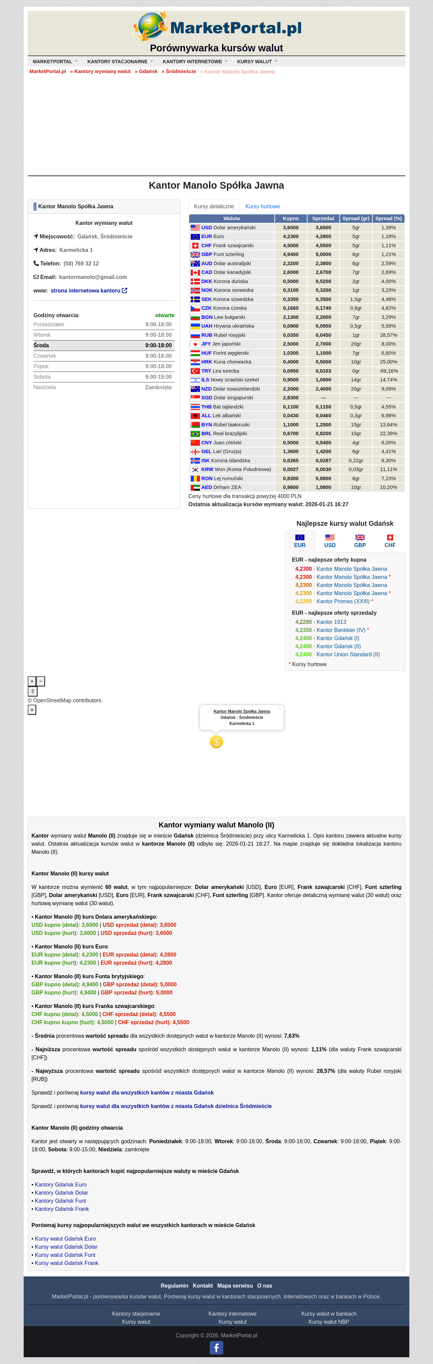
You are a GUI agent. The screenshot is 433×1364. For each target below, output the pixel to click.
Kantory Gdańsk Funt (60, 1201)
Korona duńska (231, 281)
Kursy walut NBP (329, 1322)
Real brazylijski (230, 433)
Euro (218, 236)
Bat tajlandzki (228, 406)
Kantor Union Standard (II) (348, 654)
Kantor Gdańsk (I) (338, 638)
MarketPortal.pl (47, 71)
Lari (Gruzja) (227, 451)
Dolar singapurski (233, 397)
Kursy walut (136, 1322)
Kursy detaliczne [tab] (214, 206)
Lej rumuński (228, 478)
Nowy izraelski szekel (235, 379)
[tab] (300, 541)
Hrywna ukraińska (234, 326)
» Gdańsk (146, 71)
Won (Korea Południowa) (243, 469)
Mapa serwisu (235, 1286)
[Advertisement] (216, 124)
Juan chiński (227, 442)
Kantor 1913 (331, 622)
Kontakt (203, 1286)
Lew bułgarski (229, 317)
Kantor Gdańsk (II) (339, 646)
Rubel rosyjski (229, 335)
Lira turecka (226, 371)
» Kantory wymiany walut (100, 71)
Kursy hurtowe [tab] (262, 206)
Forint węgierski (231, 353)
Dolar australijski (232, 263)
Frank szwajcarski (233, 245)
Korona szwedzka (233, 299)
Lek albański (227, 415)
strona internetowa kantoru (89, 290)
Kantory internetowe (232, 1314)
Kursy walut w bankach (329, 1314)
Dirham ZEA (227, 487)
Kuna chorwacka (232, 361)
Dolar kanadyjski (232, 272)
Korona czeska (230, 308)
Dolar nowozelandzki (236, 389)
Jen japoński (226, 344)
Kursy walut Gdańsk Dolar (66, 1247)
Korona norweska (234, 290)
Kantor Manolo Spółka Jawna (352, 569)
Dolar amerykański (234, 227)
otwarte (165, 315)
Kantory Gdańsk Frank (62, 1209)
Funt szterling (229, 254)
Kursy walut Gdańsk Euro (65, 1239)
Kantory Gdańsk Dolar (61, 1193)
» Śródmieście (179, 71)
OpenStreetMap (52, 700)
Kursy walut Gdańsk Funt (65, 1255)
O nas (264, 1286)
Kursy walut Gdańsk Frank (66, 1263)
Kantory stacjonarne (136, 1314)
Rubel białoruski (231, 424)
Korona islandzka (230, 460)
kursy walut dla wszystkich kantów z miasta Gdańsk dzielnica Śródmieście (176, 1106)
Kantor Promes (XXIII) (343, 601)
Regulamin (174, 1286)
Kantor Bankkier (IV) (341, 630)
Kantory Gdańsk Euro (61, 1184)
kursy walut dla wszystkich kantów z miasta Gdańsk (147, 1093)
